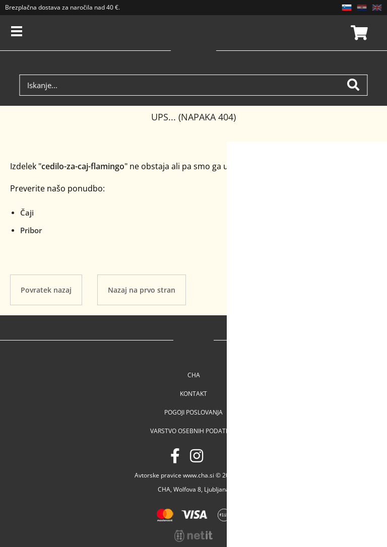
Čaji (27, 213)
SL (347, 7)
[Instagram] (196, 455)
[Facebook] (175, 455)
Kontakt (193, 393)
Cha (193, 375)
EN (377, 7)
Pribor (31, 230)
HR (362, 7)
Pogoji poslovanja (193, 412)
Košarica (358, 32)
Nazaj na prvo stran (141, 290)
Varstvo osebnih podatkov (193, 431)
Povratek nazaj (46, 290)
